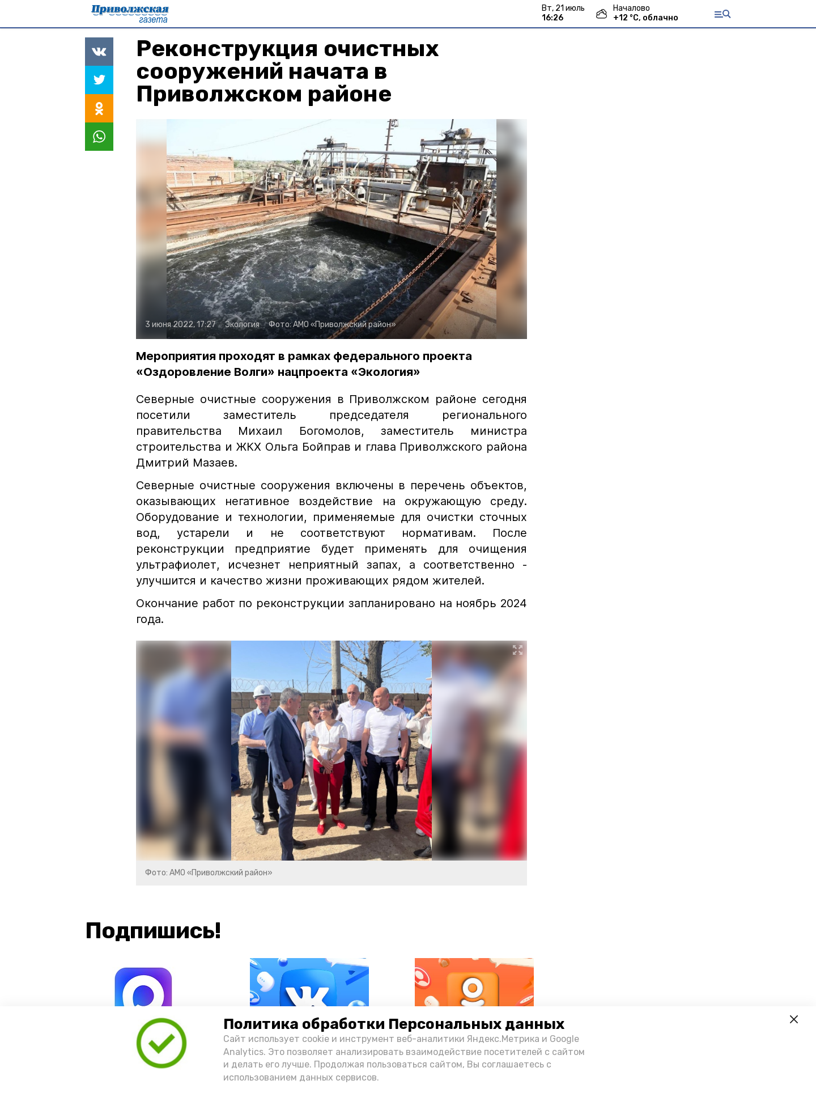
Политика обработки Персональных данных (393, 1024)
